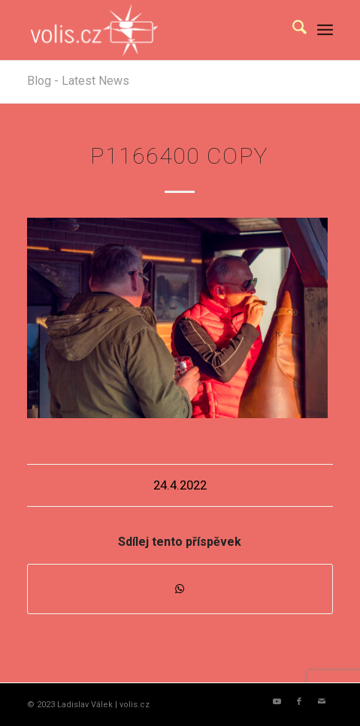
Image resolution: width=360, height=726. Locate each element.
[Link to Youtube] (276, 702)
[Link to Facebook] (299, 702)
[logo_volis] (149, 30)
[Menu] (325, 30)
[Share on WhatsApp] (180, 589)
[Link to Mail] (321, 702)
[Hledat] (292, 30)
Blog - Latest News (78, 81)
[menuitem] (292, 30)
